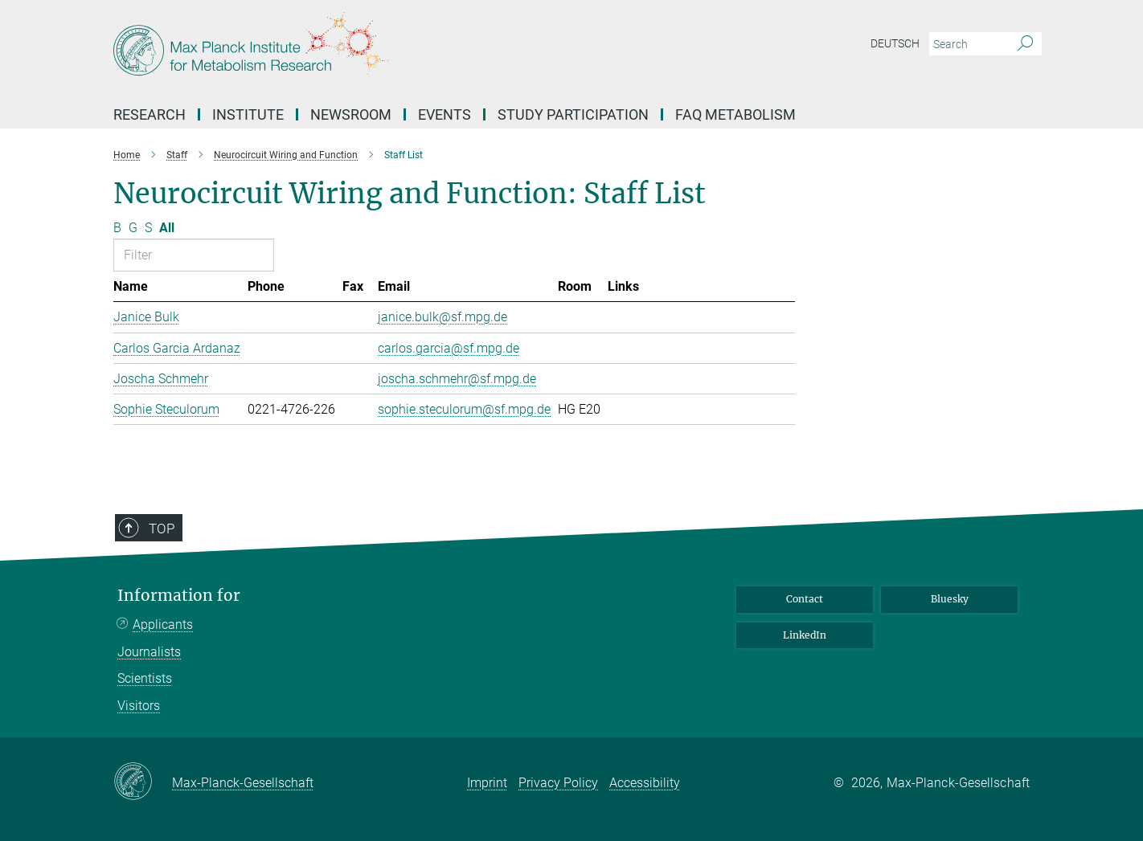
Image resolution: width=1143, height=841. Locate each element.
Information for (178, 595)
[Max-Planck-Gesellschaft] (142, 782)
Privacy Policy (558, 782)
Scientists (144, 678)
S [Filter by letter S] (148, 227)
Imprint (487, 782)
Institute (248, 114)
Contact (804, 599)
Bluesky (950, 599)
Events (444, 114)
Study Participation (573, 114)
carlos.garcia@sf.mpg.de (448, 348)
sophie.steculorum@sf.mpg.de (464, 409)
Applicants (163, 624)
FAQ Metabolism (735, 114)
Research (149, 114)
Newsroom (350, 114)
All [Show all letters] (166, 227)
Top (161, 529)
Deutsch (895, 43)
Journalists (149, 651)
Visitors (138, 705)
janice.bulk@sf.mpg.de (442, 317)
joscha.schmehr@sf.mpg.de (457, 378)
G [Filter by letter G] (133, 227)
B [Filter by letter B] (117, 227)
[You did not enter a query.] (967, 44)
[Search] (1025, 44)
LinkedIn (804, 635)
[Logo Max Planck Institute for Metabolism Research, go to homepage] (414, 48)
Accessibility (644, 782)
